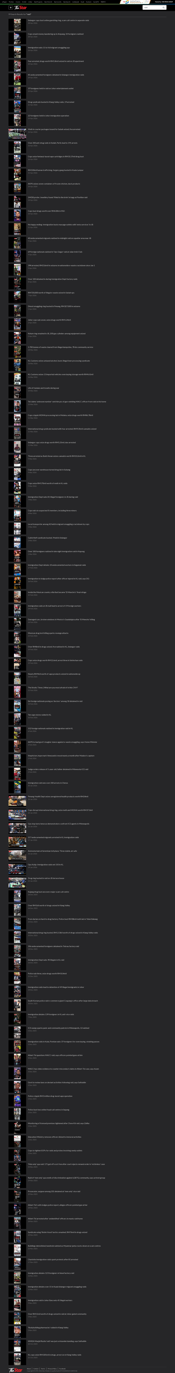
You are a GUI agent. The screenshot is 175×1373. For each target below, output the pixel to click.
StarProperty (38, 2)
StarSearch (66, 2)
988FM (103, 2)
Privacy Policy (52, 1369)
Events (18, 2)
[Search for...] (152, 7)
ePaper (4, 2)
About (29, 1369)
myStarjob (75, 2)
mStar (30, 2)
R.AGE (24, 2)
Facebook (62, 1369)
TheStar (11, 2)
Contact (35, 1369)
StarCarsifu (57, 2)
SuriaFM (96, 2)
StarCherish (48, 2)
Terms (43, 1369)
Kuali (82, 2)
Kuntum (88, 2)
